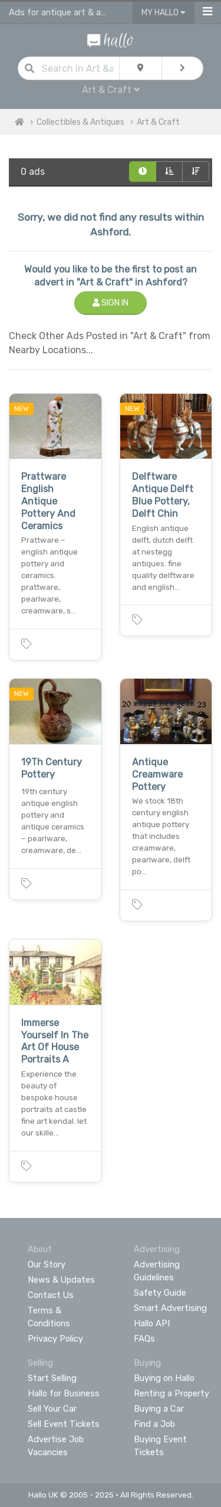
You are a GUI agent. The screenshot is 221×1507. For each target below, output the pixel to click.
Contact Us (51, 1295)
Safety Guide (160, 1292)
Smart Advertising (170, 1308)
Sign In (110, 303)
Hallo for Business (64, 1393)
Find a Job (154, 1424)
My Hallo (163, 13)
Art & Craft (111, 89)
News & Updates (61, 1279)
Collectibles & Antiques (80, 122)
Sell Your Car (52, 1408)
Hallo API (152, 1323)
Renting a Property (171, 1393)
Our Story (46, 1264)
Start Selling (52, 1378)
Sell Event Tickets (64, 1424)
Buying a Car (159, 1408)
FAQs (144, 1338)
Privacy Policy (55, 1338)
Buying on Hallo (164, 1378)
